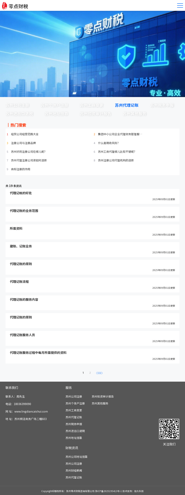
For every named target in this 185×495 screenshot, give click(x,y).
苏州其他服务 (134, 113)
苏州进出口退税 (19, 113)
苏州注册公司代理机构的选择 (116, 160)
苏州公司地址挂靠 (77, 457)
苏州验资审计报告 (95, 113)
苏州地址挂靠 (56, 113)
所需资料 (16, 228)
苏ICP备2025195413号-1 (108, 491)
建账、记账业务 (21, 246)
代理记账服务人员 (22, 334)
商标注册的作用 (20, 169)
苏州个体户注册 (54, 105)
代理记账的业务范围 (24, 210)
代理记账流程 (19, 281)
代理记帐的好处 (21, 193)
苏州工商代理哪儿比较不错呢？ (117, 152)
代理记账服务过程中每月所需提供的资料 (38, 352)
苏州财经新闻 (74, 471)
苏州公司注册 (17, 105)
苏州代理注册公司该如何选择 (29, 160)
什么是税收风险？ (109, 143)
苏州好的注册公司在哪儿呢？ (29, 152)
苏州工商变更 (92, 105)
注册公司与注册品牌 (23, 143)
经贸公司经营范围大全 (25, 134)
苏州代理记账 (127, 105)
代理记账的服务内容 (24, 299)
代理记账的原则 (21, 264)
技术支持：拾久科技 (133, 491)
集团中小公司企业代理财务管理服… (120, 134)
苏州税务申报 (162, 105)
